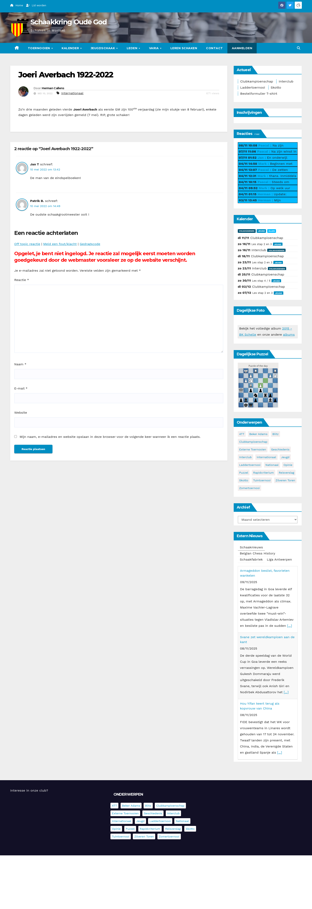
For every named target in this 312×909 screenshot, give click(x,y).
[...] (289, 626)
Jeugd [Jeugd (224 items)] (285, 457)
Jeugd (261, 231)
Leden (132, 48)
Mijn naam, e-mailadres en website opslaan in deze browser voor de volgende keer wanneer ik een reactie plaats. (110, 437)
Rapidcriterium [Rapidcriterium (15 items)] (263, 472)
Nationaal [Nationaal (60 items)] (272, 464)
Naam (20, 364)
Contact (214, 48)
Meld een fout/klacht (60, 244)
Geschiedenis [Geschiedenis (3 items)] (280, 449)
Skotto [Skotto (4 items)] (243, 480)
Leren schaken (183, 48)
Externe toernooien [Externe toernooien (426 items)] (252, 449)
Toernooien (39, 48)
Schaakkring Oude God (69, 22)
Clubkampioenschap (256, 81)
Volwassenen (246, 231)
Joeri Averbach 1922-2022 (65, 74)
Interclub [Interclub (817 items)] (245, 457)
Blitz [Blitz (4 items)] (275, 434)
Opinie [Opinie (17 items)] (288, 464)
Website (20, 412)
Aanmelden (242, 48)
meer (257, 134)
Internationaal (72, 93)
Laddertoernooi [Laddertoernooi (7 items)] (249, 464)
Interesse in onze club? (29, 790)
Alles (271, 231)
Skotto (276, 87)
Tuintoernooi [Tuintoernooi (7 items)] (262, 480)
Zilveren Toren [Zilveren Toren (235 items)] (285, 480)
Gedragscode (90, 244)
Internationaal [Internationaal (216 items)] (266, 457)
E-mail (20, 388)
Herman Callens (53, 88)
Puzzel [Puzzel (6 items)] (243, 472)
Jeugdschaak (103, 48)
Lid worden (36, 5)
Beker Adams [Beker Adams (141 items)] (258, 434)
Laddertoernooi (252, 87)
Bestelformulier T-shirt (258, 93)
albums (289, 334)
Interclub (286, 81)
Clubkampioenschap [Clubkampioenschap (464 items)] (253, 441)
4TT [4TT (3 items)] (241, 434)
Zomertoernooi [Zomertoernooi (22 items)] (249, 488)
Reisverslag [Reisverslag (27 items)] (286, 472)
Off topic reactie (27, 244)
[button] (298, 48)
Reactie (21, 280)
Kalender (71, 48)
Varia (154, 48)
